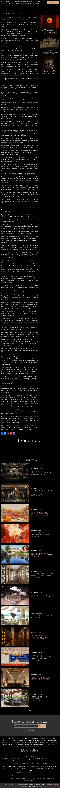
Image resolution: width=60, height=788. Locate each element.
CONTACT (44, 763)
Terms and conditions (51, 784)
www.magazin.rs (22, 776)
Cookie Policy (26, 3)
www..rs (28, 773)
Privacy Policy (41, 729)
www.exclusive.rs (48, 776)
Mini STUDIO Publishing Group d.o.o (11, 759)
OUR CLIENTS (35, 763)
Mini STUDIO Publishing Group (34, 786)
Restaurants (9, 10)
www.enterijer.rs (19, 778)
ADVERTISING (25, 763)
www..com (38, 773)
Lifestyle (3, 10)
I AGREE (53, 2)
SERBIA (33, 756)
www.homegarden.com (34, 778)
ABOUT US (16, 763)
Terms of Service (29, 730)
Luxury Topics (5, 738)
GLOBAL (26, 756)
